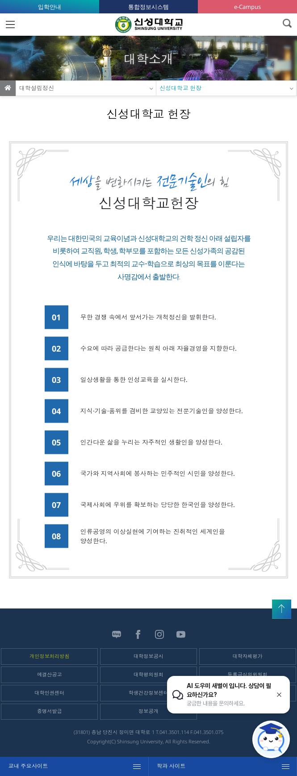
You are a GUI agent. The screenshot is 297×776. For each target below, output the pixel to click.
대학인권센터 (49, 692)
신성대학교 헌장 (180, 88)
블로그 (116, 634)
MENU (10, 24)
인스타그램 (159, 634)
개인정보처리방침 (49, 656)
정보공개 (148, 711)
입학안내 (49, 7)
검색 (287, 23)
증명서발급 (49, 711)
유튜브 (180, 634)
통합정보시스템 (148, 7)
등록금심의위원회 (247, 674)
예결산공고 (49, 674)
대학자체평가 (248, 656)
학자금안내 (247, 692)
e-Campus (247, 7)
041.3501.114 (174, 732)
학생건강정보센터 (149, 692)
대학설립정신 (36, 88)
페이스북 (138, 634)
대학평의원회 (148, 674)
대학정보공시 (148, 656)
